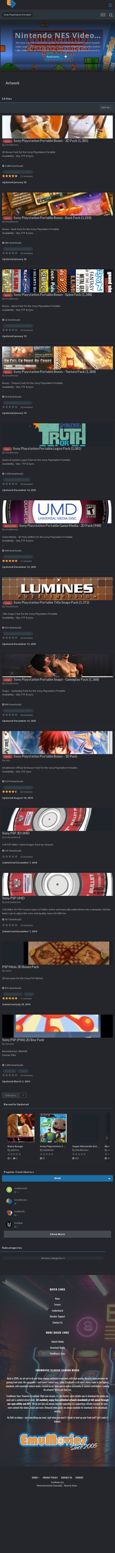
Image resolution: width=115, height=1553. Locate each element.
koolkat (18, 1223)
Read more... (57, 56)
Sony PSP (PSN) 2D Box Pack (23, 1040)
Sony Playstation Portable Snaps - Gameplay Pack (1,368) (56, 679)
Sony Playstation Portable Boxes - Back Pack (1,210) (52, 218)
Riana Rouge (15, 1146)
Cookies (79, 1477)
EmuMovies (12, 144)
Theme (35, 1477)
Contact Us (57, 1322)
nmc (8, 760)
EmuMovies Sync (57, 1353)
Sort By (106, 107)
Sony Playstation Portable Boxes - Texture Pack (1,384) (55, 372)
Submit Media (57, 1341)
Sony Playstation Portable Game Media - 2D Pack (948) (60, 525)
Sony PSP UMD (13, 898)
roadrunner (20, 1188)
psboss (15, 1150)
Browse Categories (53, 1258)
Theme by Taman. (70, 1485)
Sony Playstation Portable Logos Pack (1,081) (47, 448)
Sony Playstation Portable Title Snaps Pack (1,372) (51, 602)
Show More (57, 1234)
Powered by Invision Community (49, 1485)
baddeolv (48, 1150)
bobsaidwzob (13, 837)
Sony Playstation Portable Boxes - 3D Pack (45, 756)
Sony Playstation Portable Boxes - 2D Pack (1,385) (51, 141)
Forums (57, 1304)
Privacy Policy (50, 1477)
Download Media (57, 1347)
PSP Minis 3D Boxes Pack (20, 967)
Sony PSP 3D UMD (15, 833)
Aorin (8, 970)
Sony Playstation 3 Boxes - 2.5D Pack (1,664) (66, 1146)
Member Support (57, 1316)
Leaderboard (57, 1310)
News (57, 1298)
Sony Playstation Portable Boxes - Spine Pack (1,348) (53, 295)
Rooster (10, 1044)
